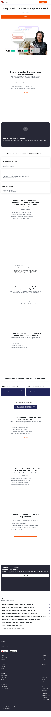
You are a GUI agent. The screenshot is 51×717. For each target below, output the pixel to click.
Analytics (43, 668)
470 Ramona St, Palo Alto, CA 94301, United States (5, 652)
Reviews (43, 665)
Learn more (25, 92)
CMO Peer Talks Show (46, 701)
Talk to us (25, 16)
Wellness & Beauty (45, 696)
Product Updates (3, 683)
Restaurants (44, 689)
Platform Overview (4, 663)
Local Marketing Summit (44, 708)
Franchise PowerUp (45, 705)
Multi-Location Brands (45, 681)
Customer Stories (4, 681)
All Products (44, 670)
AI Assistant (3, 672)
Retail (43, 687)
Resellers (43, 685)
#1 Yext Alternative (4, 692)
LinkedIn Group (44, 703)
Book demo (25, 581)
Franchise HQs (44, 683)
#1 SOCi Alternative (4, 690)
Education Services (45, 694)
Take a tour (25, 19)
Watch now (6, 149)
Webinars (2, 685)
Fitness (43, 692)
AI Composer (3, 670)
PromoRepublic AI (4, 668)
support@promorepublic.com (5, 654)
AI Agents (2, 674)
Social (43, 663)
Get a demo (43, 2)
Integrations (3, 665)
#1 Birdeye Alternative (4, 694)
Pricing (2, 688)
